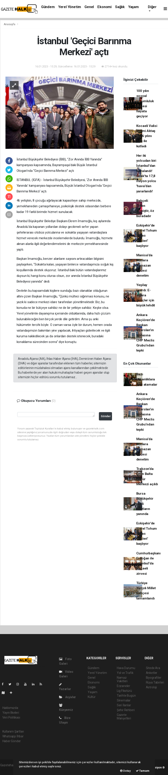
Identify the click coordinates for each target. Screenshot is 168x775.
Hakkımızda (10, 708)
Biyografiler (153, 677)
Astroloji (151, 687)
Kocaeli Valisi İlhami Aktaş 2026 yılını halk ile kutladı (146, 136)
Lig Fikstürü (124, 690)
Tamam (142, 770)
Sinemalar (124, 700)
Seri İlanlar (124, 705)
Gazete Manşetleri (124, 716)
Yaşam (133, 7)
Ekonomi (104, 7)
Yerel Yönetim (69, 7)
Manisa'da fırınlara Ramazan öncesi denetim (144, 265)
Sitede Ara (153, 668)
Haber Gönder (11, 741)
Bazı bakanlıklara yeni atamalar (147, 379)
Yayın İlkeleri (10, 712)
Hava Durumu (126, 668)
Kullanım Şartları (13, 731)
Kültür (92, 697)
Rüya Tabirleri (155, 682)
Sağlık (120, 7)
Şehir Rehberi (126, 710)
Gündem (48, 7)
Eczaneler (123, 686)
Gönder (106, 416)
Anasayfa (10, 24)
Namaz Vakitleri (122, 679)
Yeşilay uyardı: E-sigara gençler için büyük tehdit (145, 295)
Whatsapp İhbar (13, 736)
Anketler (151, 673)
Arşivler (67, 697)
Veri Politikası (11, 717)
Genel (89, 7)
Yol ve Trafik (125, 673)
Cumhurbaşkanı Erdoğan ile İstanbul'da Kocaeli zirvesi (148, 563)
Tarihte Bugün (126, 695)
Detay (125, 770)
